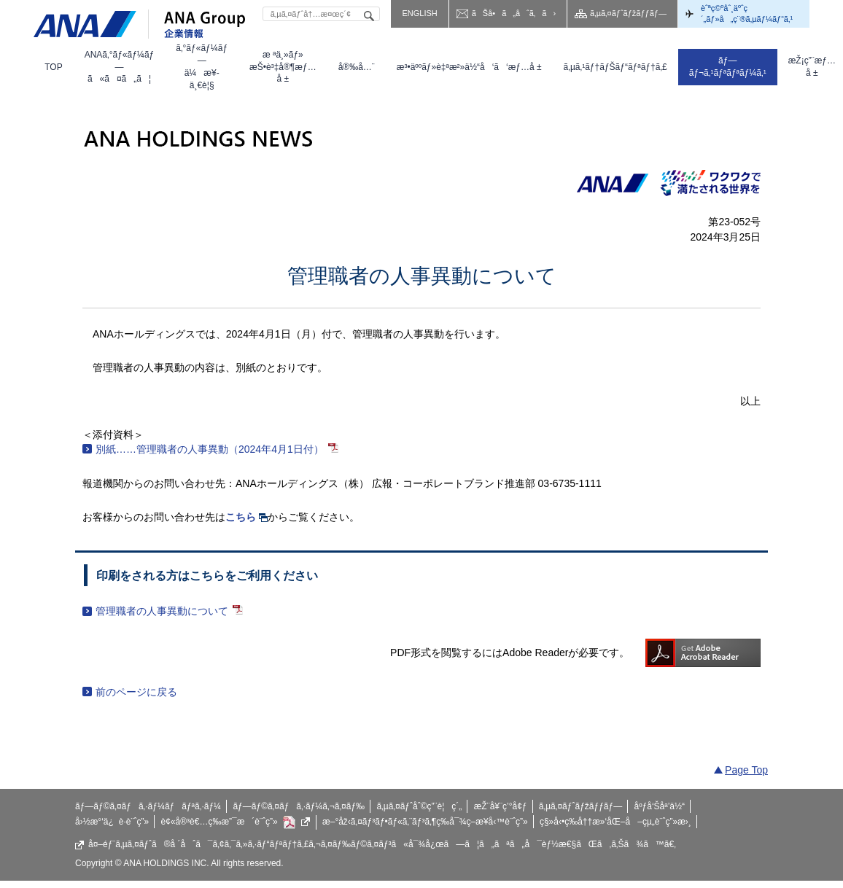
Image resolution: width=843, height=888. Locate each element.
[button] (120, 67)
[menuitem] (53, 67)
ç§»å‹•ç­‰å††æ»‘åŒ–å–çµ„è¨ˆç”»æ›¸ (615, 822)
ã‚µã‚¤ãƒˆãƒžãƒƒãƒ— (628, 13)
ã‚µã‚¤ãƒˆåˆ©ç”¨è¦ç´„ (419, 806)
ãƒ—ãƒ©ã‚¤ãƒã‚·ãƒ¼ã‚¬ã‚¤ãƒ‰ (299, 806)
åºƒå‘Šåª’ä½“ (659, 806)
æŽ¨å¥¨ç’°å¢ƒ (500, 806)
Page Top (746, 770)
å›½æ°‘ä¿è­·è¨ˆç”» (112, 822)
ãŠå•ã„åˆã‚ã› (514, 13)
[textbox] (322, 14)
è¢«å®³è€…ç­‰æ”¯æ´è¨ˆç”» (236, 822)
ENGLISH (419, 13)
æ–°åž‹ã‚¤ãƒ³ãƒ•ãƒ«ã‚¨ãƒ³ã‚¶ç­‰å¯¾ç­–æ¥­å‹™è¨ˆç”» (425, 822)
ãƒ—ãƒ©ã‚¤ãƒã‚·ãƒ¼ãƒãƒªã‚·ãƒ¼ (148, 806)
